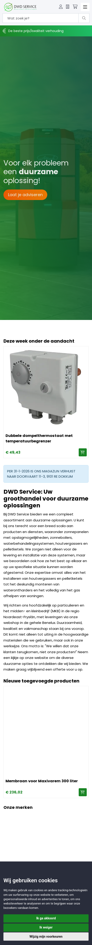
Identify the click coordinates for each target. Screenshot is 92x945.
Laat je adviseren (25, 195)
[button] (61, 7)
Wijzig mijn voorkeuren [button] (46, 936)
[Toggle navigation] (85, 7)
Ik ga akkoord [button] (46, 918)
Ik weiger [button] (46, 927)
